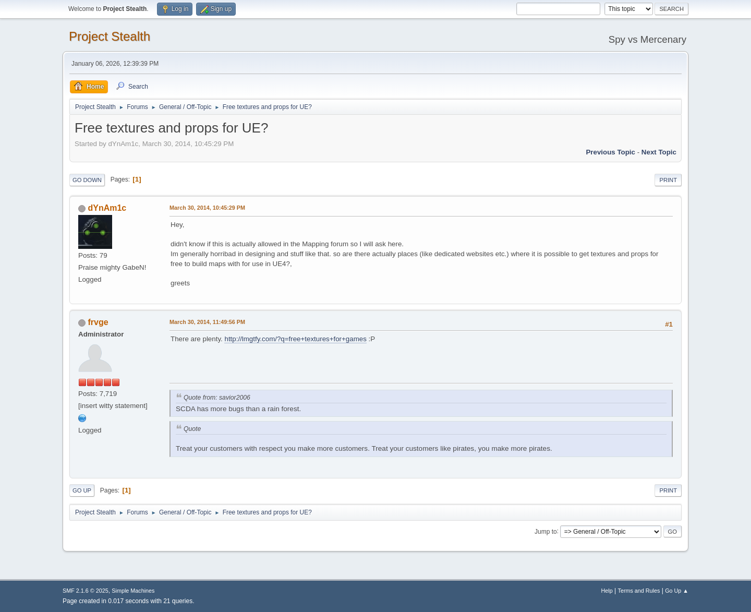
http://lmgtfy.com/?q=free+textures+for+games (295, 339)
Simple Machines (133, 590)
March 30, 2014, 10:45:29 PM (207, 208)
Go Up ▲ (676, 590)
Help (607, 590)
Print (668, 180)
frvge (98, 322)
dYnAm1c (107, 207)
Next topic (658, 152)
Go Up (81, 490)
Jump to (546, 531)
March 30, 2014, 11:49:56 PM (207, 322)
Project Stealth (109, 36)
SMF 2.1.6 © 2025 (85, 590)
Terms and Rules (639, 590)
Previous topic (610, 152)
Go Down (87, 180)
